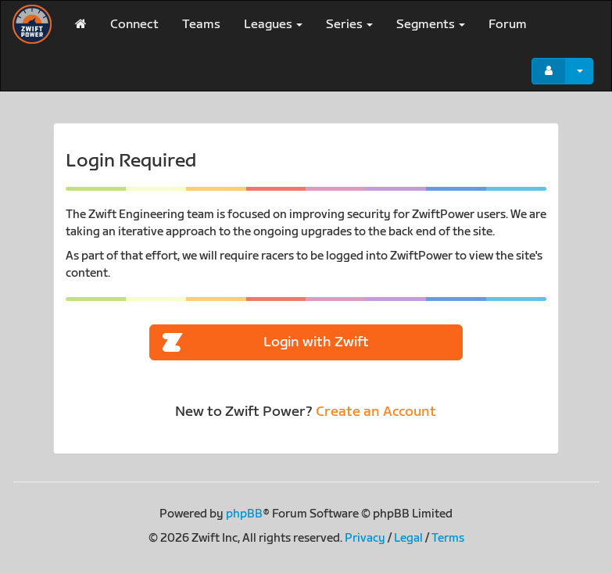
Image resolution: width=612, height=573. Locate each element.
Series (349, 24)
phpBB (244, 514)
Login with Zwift (266, 343)
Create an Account (376, 411)
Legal (408, 538)
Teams (201, 24)
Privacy (365, 538)
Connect (134, 24)
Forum (508, 24)
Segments (430, 24)
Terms (447, 538)
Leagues (273, 24)
